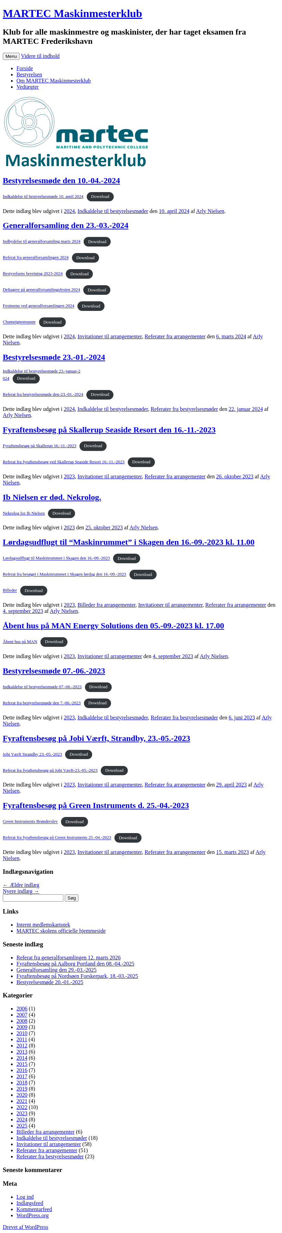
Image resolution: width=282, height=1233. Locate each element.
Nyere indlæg (21, 891)
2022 (21, 1107)
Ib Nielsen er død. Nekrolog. (52, 497)
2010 (21, 1033)
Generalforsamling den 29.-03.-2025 (56, 970)
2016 (21, 1070)
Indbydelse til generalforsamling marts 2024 (42, 241)
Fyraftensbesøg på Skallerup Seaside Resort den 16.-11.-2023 (109, 429)
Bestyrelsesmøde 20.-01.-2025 (49, 982)
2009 (21, 1027)
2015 (21, 1064)
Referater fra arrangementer (175, 336)
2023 (69, 476)
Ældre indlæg (21, 885)
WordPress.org (32, 1215)
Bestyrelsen (29, 74)
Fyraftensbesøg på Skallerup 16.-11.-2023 (39, 445)
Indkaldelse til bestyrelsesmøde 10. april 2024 (43, 196)
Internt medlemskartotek (43, 925)
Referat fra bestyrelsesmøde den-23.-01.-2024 (43, 394)
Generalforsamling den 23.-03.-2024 (65, 225)
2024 (69, 211)
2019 (21, 1089)
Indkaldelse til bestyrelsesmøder (112, 211)
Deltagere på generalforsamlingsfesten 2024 (41, 290)
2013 (21, 1052)
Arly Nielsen (210, 211)
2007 (21, 1015)
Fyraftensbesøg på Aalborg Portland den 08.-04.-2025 (75, 964)
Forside (24, 68)
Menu (11, 56)
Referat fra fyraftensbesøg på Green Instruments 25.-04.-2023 (57, 837)
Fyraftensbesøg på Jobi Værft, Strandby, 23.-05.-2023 (96, 738)
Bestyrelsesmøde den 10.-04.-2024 (61, 180)
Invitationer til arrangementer (109, 336)
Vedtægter (27, 87)
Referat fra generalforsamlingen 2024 (36, 257)
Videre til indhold (40, 56)
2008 (21, 1021)
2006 (21, 1008)
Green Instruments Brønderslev (30, 821)
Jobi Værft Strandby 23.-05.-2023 (32, 754)
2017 (21, 1076)
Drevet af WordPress (25, 1227)
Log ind (25, 1197)
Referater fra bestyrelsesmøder (184, 409)
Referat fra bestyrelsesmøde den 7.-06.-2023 (42, 703)
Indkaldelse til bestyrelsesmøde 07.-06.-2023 (42, 686)
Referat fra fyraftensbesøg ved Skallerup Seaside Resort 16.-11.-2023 (63, 462)
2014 (21, 1058)
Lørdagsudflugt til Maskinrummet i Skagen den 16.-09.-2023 (56, 558)
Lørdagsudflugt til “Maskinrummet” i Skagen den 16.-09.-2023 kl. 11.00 (129, 542)
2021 (21, 1101)
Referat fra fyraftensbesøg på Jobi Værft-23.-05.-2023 (50, 770)
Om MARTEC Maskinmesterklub (53, 81)
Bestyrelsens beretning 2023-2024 (33, 274)
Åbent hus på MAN (20, 641)
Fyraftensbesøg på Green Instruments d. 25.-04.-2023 (96, 805)
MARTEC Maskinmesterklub (72, 13)
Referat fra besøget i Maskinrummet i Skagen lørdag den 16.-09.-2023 (64, 574)
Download (100, 196)
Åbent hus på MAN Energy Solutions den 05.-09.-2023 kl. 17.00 (113, 625)
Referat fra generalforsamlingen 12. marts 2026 (68, 957)
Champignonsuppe (19, 322)
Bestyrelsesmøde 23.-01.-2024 (54, 357)
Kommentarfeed (34, 1209)
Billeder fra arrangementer (106, 605)
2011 (21, 1039)
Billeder (10, 590)
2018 (21, 1082)
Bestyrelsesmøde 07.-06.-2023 (54, 670)
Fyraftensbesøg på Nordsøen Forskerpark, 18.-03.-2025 (77, 976)
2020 (21, 1095)
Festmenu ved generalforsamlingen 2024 (38, 306)
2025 (21, 1126)
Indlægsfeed (29, 1203)
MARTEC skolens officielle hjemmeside (61, 931)
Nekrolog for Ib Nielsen (24, 513)
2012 (21, 1045)
